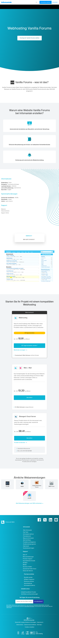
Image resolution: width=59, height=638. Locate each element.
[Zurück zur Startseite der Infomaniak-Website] (6, 2)
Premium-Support (27, 558)
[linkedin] (50, 519)
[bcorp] (18, 633)
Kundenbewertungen (28, 548)
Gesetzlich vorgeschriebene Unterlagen (25, 622)
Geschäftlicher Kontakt (29, 560)
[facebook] (39, 519)
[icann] (23, 633)
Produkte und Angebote (29, 542)
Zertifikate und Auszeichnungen (29, 594)
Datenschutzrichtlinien (30, 624)
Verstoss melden (27, 566)
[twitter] (45, 519)
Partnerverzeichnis (29, 581)
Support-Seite (5, 212)
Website (3, 209)
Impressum (26, 546)
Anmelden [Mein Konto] (55, 2)
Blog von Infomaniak (28, 538)
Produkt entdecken (19, 442)
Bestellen (29, 397)
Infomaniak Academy (29, 585)
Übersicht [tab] (29, 235)
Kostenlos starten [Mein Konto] (45, 2)
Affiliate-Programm (29, 579)
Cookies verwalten (29, 627)
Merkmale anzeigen (19, 350)
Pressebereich (27, 536)
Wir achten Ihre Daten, (29, 606)
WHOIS (25, 564)
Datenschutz (19, 624)
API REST (25, 562)
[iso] (32, 633)
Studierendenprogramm (29, 544)
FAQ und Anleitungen (28, 556)
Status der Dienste (28, 570)
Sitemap (39, 624)
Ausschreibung (28, 583)
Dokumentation (5, 210)
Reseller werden (28, 577)
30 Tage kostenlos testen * (29, 345)
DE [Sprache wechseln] (30, 618)
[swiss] (27, 633)
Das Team (25, 532)
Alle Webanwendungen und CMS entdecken (29, 503)
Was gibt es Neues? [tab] (29, 239)
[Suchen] (36, 2)
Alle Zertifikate (27, 540)
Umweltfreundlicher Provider (28, 592)
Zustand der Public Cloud (29, 568)
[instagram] (56, 519)
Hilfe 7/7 (25, 554)
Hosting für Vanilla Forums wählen (29, 38)
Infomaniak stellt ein (28, 534)
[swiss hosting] (39, 633)
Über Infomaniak (27, 530)
